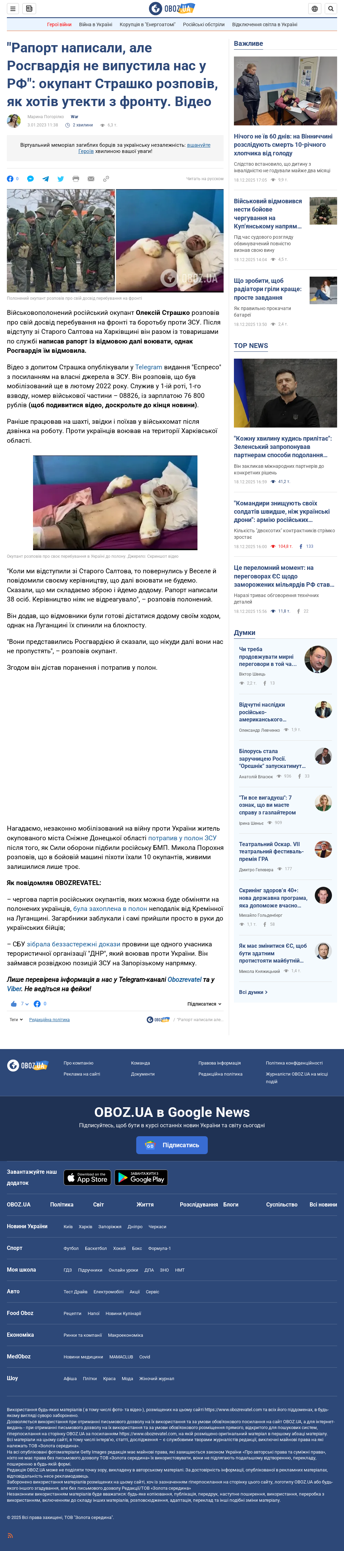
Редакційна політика (49, 1019)
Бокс (137, 1248)
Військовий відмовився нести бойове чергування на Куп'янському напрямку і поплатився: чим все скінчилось (269, 213)
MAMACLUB (121, 1356)
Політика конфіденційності (294, 1063)
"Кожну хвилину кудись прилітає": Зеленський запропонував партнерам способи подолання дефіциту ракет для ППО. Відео (283, 447)
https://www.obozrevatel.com (233, 1409)
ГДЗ (68, 1270)
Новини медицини (83, 1356)
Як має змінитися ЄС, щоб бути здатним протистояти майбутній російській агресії (273, 954)
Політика (62, 1204)
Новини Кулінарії (123, 1313)
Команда (140, 1063)
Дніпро (135, 1226)
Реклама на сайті (82, 1074)
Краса (109, 1378)
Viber (14, 989)
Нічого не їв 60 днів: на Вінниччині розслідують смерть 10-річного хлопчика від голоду (283, 145)
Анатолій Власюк (256, 776)
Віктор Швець (252, 674)
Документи (143, 1074)
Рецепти (73, 1313)
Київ (68, 1226)
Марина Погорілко (46, 116)
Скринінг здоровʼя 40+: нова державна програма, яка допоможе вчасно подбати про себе (273, 898)
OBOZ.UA (292, 1421)
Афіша (70, 1378)
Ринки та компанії (83, 1335)
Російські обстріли (204, 24)
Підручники (90, 1270)
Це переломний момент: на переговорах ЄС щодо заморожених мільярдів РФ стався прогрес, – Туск (285, 576)
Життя (145, 1204)
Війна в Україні (95, 24)
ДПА (149, 1270)
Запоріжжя (109, 1226)
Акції (135, 1291)
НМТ (180, 1270)
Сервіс (152, 1291)
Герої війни (59, 24)
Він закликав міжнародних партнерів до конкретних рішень (279, 469)
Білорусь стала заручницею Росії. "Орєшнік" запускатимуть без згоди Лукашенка (272, 759)
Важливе (248, 43)
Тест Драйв (75, 1291)
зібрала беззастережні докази (74, 944)
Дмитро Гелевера (256, 869)
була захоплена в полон (110, 909)
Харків (85, 1226)
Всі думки (251, 992)
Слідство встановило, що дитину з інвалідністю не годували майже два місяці (282, 167)
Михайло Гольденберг (260, 915)
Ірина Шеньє (251, 823)
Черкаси (157, 1226)
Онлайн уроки (123, 1270)
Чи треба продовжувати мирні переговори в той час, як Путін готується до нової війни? (267, 657)
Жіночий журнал (156, 1378)
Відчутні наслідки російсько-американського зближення (262, 712)
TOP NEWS (251, 345)
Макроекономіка (125, 1335)
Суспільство (282, 1204)
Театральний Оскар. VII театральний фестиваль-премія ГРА (271, 851)
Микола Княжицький (259, 971)
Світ (98, 1204)
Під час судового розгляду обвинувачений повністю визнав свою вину (263, 243)
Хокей (119, 1248)
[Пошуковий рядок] (331, 8)
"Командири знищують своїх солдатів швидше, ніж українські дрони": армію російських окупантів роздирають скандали (282, 512)
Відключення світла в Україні (264, 24)
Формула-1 (159, 1248)
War (74, 116)
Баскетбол (96, 1248)
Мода (127, 1378)
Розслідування (199, 1204)
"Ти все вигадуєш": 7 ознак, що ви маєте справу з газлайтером (267, 805)
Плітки (90, 1378)
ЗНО (164, 1270)
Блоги (230, 1204)
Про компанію (79, 1063)
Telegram (149, 367)
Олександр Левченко (259, 730)
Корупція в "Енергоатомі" (147, 24)
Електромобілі (108, 1291)
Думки (244, 632)
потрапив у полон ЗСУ (182, 838)
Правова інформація (219, 1063)
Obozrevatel (185, 980)
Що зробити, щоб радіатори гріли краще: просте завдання (268, 289)
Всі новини (323, 1204)
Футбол (71, 1248)
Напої (93, 1313)
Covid (144, 1356)
